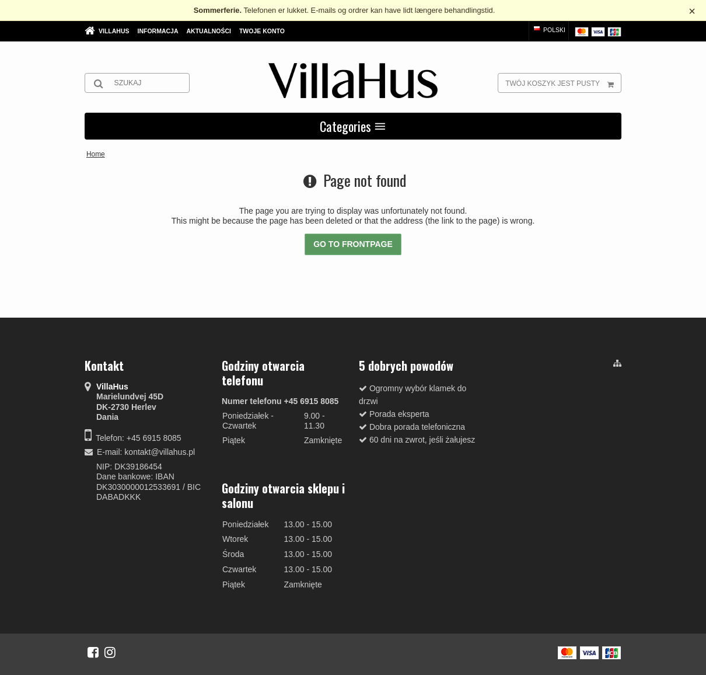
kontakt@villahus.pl (159, 452)
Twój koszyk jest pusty (563, 83)
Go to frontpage (353, 244)
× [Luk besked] (691, 11)
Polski (548, 29)
